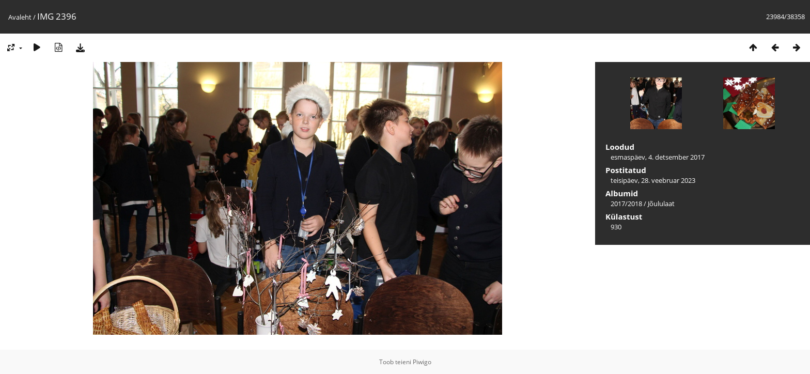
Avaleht (20, 17)
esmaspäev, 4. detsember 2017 (658, 157)
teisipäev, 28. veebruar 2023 (653, 180)
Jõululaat (661, 203)
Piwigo (422, 361)
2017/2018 (626, 203)
